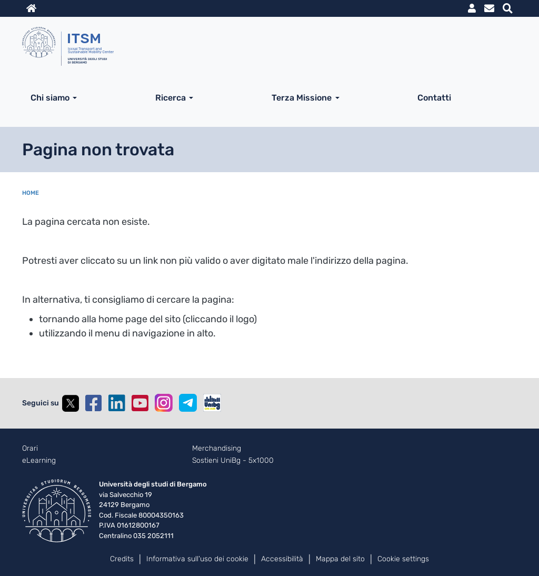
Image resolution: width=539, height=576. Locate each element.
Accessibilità (282, 558)
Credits (122, 558)
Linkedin (116, 403)
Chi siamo (50, 98)
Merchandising (216, 448)
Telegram (188, 403)
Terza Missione (302, 98)
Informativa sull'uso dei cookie (197, 558)
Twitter (70, 403)
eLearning (39, 460)
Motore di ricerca (507, 8)
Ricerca (170, 98)
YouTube (140, 403)
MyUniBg (472, 8)
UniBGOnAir (212, 403)
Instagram (164, 403)
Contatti (434, 98)
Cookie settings (403, 558)
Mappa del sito (340, 558)
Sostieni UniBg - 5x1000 (233, 460)
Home (30, 193)
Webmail (489, 8)
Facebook (93, 403)
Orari (30, 448)
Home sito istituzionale (31, 8)
